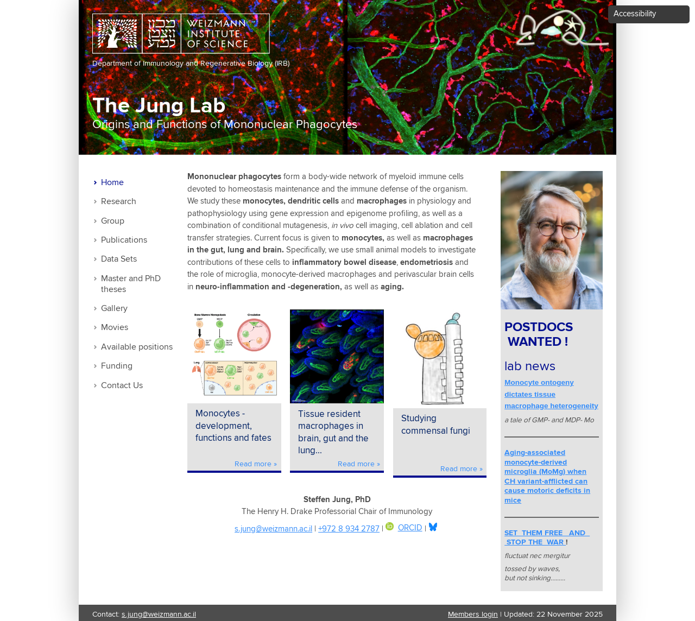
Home (112, 183)
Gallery (114, 308)
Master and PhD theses (131, 284)
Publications (124, 240)
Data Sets (119, 259)
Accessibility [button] (635, 14)
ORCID (404, 528)
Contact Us (122, 386)
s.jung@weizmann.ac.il (273, 529)
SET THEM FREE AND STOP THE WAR (547, 538)
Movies (114, 327)
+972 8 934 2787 (349, 529)
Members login (473, 614)
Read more (253, 464)
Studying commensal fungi (435, 425)
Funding (116, 366)
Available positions (137, 347)
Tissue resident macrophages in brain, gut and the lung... (333, 433)
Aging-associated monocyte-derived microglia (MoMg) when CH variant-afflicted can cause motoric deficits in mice (547, 476)
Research (118, 202)
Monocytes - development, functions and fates (233, 426)
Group (112, 221)
